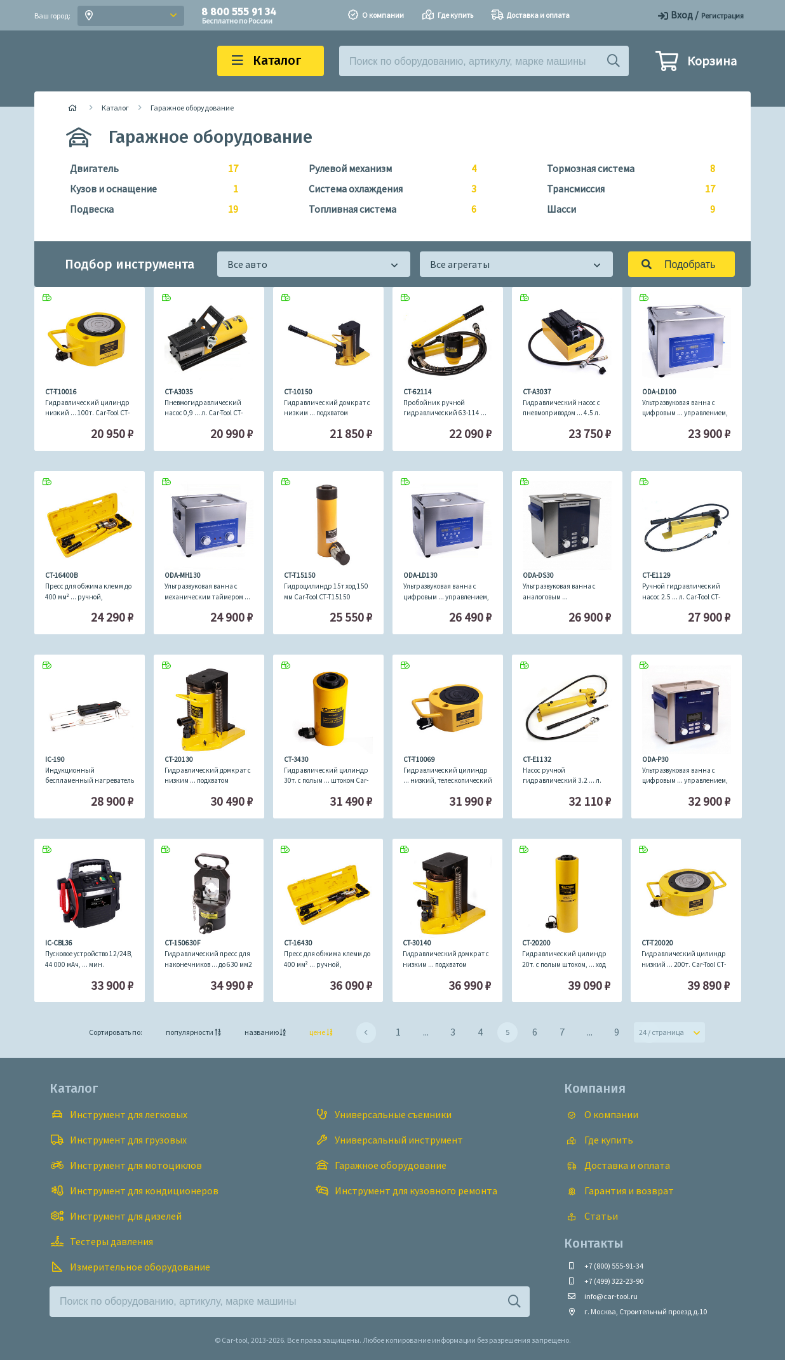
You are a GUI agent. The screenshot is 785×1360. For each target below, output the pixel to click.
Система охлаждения (388, 189)
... (426, 1031)
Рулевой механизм (388, 169)
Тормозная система (626, 169)
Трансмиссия (626, 189)
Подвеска (149, 209)
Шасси (626, 209)
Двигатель (149, 169)
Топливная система (388, 209)
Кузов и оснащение (149, 189)
